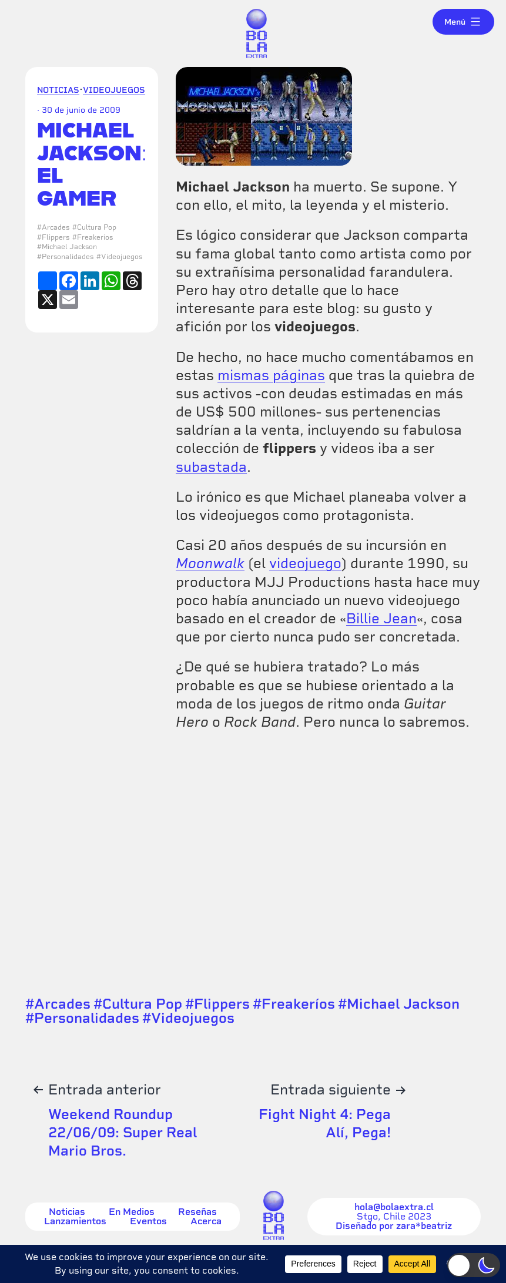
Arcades (55, 227)
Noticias (58, 90)
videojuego (305, 563)
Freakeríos (95, 237)
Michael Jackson (69, 247)
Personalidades (67, 257)
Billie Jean (381, 618)
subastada (211, 466)
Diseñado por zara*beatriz (394, 1226)
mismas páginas (271, 375)
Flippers (55, 237)
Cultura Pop (96, 227)
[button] (473, 1265)
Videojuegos (114, 90)
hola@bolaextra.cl (394, 1207)
